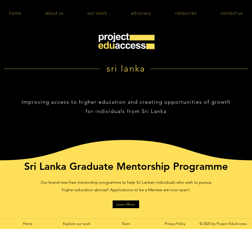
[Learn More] (126, 204)
